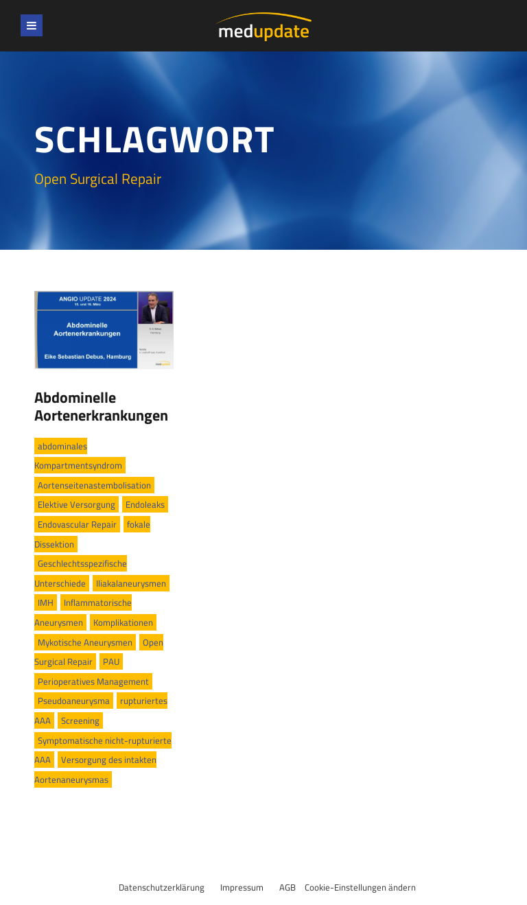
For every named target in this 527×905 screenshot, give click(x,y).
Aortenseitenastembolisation (94, 485)
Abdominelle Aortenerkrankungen (101, 406)
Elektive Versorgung (76, 504)
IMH (46, 602)
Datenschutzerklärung (161, 887)
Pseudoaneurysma (74, 700)
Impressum (242, 887)
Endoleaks (145, 504)
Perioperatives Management (93, 681)
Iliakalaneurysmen (131, 583)
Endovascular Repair (77, 524)
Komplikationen (123, 622)
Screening (80, 720)
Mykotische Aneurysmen (85, 642)
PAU (111, 661)
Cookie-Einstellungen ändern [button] (360, 887)
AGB (287, 887)
